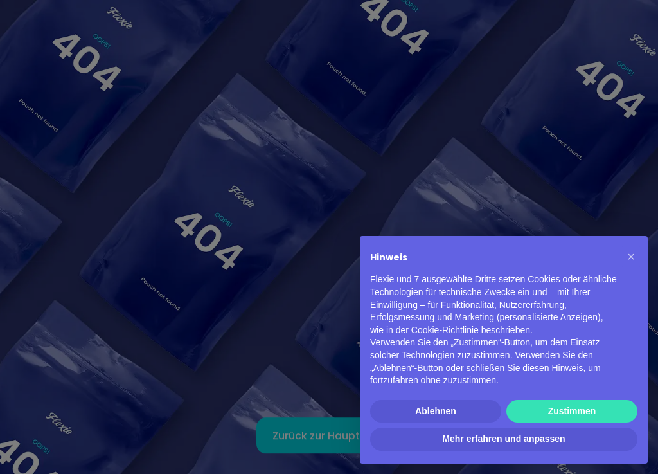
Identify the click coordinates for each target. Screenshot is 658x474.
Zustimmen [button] (572, 411)
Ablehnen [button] (435, 411)
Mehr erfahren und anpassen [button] (503, 438)
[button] (631, 256)
